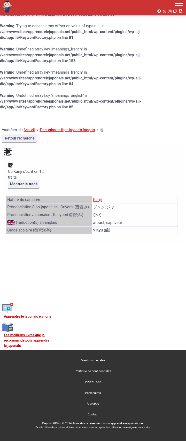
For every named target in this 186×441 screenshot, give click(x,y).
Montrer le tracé (24, 184)
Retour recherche (19, 138)
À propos (93, 403)
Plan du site (93, 382)
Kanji (97, 199)
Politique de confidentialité (93, 371)
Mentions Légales (93, 360)
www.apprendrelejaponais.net (123, 423)
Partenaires (93, 393)
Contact (93, 414)
